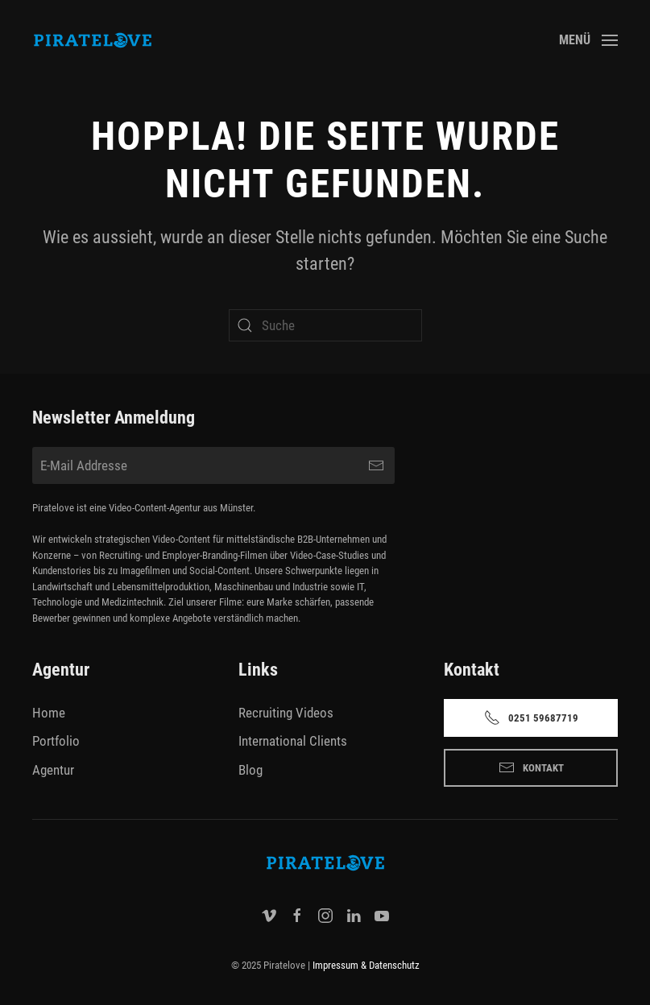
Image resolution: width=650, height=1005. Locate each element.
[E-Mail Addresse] (213, 465)
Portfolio (56, 741)
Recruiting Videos (285, 713)
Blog (250, 770)
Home (48, 713)
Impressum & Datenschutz (366, 965)
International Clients (292, 741)
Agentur (53, 770)
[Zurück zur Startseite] (92, 40)
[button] (588, 40)
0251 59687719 (531, 717)
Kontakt (531, 767)
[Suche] (325, 325)
